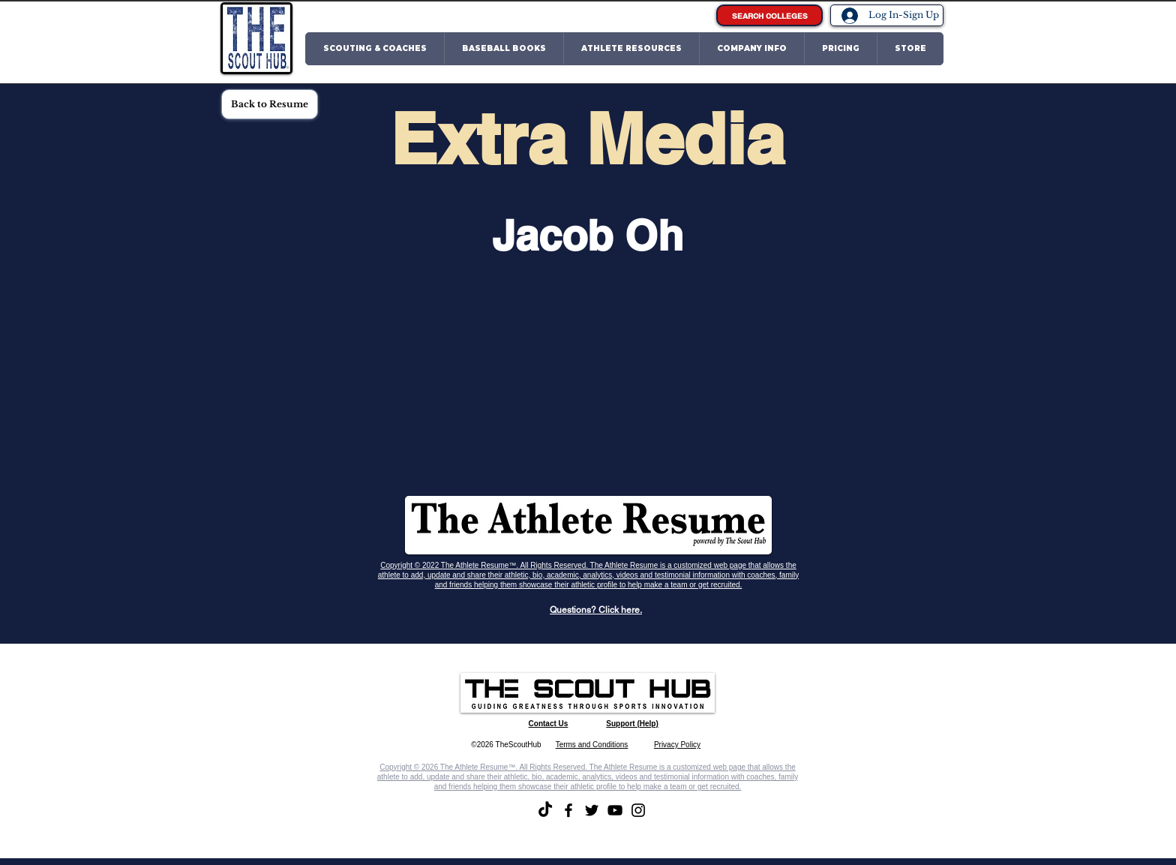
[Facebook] (569, 810)
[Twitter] (592, 810)
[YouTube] (615, 810)
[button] (375, 49)
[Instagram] (638, 810)
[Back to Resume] (269, 104)
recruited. (726, 585)
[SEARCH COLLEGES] (769, 15)
